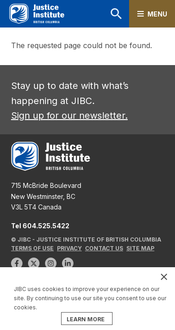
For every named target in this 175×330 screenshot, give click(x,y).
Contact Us (104, 248)
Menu (157, 14)
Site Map (140, 248)
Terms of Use (32, 248)
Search (116, 13)
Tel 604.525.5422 (40, 226)
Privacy (69, 248)
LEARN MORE (86, 319)
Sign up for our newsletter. (69, 115)
